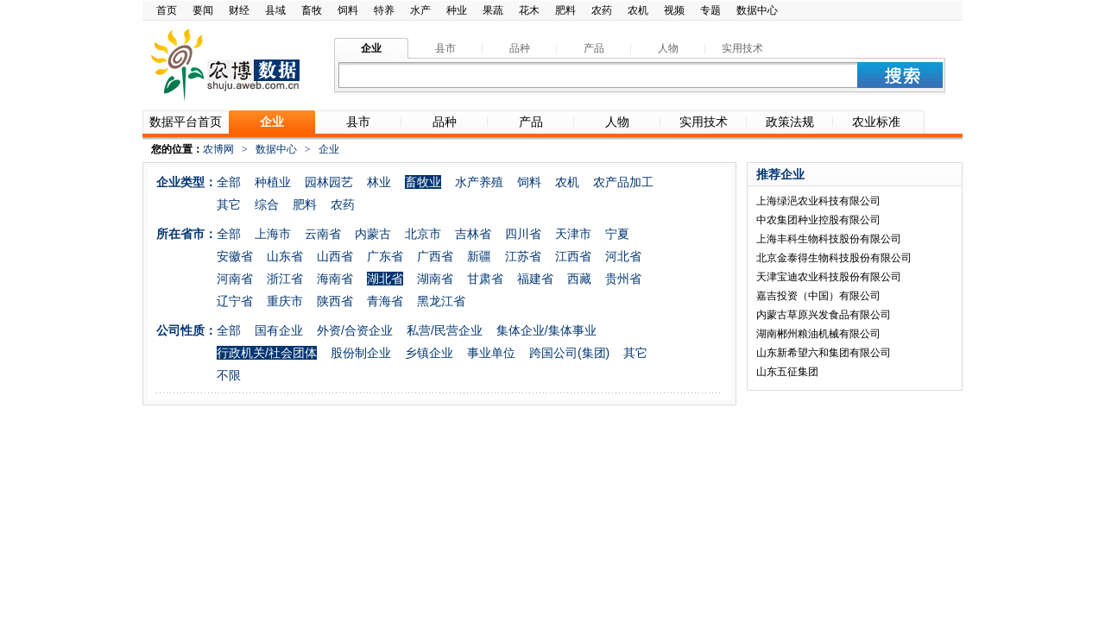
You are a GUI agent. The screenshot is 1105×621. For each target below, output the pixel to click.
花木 (529, 10)
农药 (601, 10)
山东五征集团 (787, 372)
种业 (456, 10)
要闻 (203, 10)
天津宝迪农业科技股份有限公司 (828, 277)
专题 (710, 10)
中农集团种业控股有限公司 (818, 220)
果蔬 (493, 10)
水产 (420, 10)
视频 (674, 10)
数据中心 (757, 10)
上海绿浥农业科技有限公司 (818, 201)
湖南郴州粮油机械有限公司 (818, 334)
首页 (166, 10)
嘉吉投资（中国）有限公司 (818, 296)
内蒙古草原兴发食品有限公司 (823, 315)
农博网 (218, 149)
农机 (638, 10)
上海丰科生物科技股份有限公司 (828, 239)
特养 (384, 10)
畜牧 (311, 10)
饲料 (348, 10)
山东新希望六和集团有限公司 (823, 353)
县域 (275, 10)
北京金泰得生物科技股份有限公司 (834, 258)
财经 (239, 10)
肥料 (565, 10)
